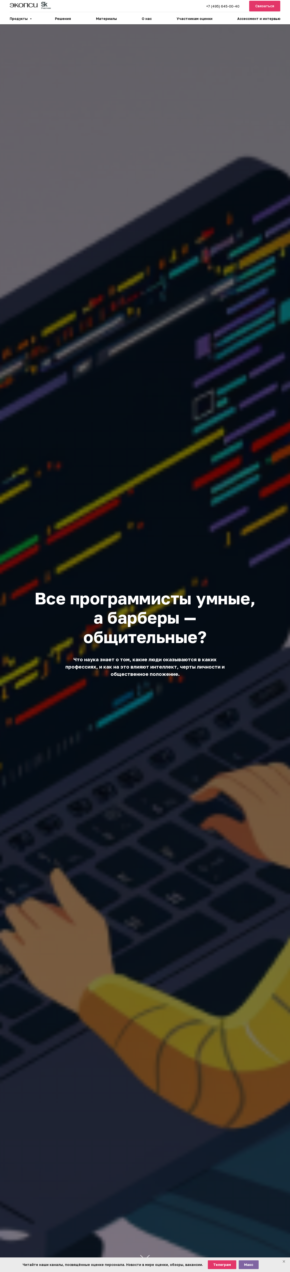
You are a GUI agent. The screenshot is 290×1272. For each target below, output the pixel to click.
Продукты (19, 19)
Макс (248, 1265)
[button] (264, 6)
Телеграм (222, 1265)
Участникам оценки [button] (194, 19)
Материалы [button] (106, 19)
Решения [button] (63, 19)
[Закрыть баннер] (284, 1262)
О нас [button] (147, 19)
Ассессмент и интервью (258, 19)
